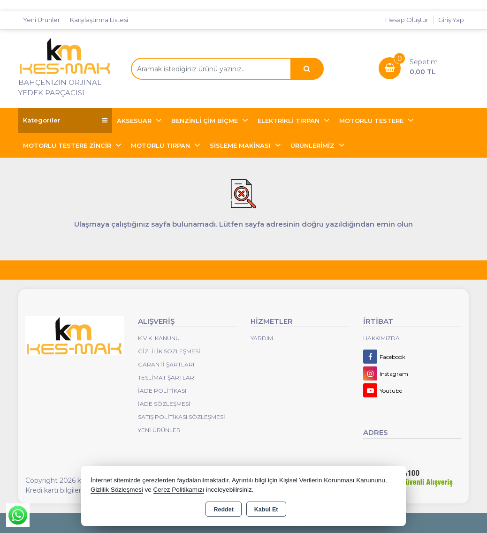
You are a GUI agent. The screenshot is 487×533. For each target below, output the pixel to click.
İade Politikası (162, 390)
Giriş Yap (451, 19)
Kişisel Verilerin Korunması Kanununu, (333, 480)
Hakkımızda (381, 338)
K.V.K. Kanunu (159, 338)
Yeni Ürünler (159, 430)
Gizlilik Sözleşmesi (169, 351)
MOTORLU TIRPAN (161, 145)
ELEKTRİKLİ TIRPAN (289, 120)
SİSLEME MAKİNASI (241, 145)
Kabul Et (266, 509)
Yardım (262, 338)
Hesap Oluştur (406, 19)
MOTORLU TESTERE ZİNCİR (68, 145)
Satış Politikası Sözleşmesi (181, 416)
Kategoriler (65, 120)
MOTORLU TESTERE (372, 120)
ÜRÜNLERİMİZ (313, 145)
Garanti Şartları (166, 364)
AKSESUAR (135, 120)
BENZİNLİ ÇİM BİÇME (205, 120)
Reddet (223, 509)
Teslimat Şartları (167, 377)
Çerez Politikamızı (179, 489)
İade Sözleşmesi (164, 403)
